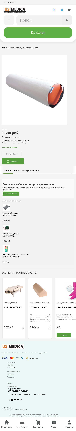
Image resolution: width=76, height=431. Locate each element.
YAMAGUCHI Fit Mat (38, 214)
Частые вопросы (12, 386)
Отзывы (9, 383)
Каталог (38, 32)
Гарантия (10, 374)
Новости (10, 365)
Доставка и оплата (13, 372)
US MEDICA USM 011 (13, 307)
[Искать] (67, 20)
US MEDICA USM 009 (38, 307)
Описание (8, 171)
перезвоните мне (10, 194)
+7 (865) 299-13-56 (14, 389)
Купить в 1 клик (12, 154)
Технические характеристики (26, 171)
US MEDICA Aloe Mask (38, 256)
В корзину (12, 161)
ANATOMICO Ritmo (38, 235)
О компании (11, 362)
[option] (8, 170)
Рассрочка (10, 377)
